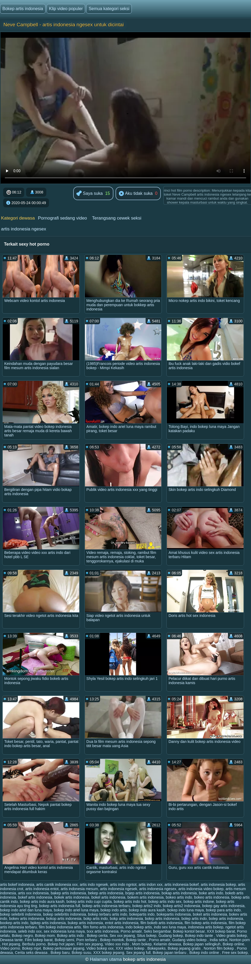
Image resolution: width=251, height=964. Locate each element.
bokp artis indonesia (126, 918)
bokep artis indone (199, 901)
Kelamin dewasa (167, 944)
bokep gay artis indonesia (223, 906)
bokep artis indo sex (165, 901)
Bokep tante (136, 940)
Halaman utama (106, 959)
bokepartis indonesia (174, 914)
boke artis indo (211, 893)
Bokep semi (64, 940)
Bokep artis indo (71, 935)
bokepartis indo (142, 914)
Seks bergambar (157, 931)
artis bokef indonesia (17, 884)
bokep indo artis (113, 910)
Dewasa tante (11, 940)
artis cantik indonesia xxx (57, 884)
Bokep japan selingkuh (202, 944)
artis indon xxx (150, 884)
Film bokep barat (38, 940)
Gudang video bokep (190, 940)
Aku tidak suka (136, 194)
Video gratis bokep (231, 935)
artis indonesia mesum (79, 889)
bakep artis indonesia (68, 893)
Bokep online (233, 944)
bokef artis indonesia (35, 897)
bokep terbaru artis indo (107, 914)
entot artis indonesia (121, 923)
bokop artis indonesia (63, 918)
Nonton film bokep (219, 948)
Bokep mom (45, 935)
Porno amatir (131, 931)
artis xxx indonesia (33, 893)
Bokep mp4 (31, 948)
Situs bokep (146, 935)
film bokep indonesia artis (60, 927)
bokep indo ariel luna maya (76, 910)
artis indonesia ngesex (23, 228)
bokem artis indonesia (145, 897)
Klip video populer (66, 8)
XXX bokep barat (221, 931)
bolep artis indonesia (226, 918)
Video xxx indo (117, 944)
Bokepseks (156, 948)
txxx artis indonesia (102, 931)
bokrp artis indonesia (162, 918)
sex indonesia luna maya (64, 931)
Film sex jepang (90, 944)
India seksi (218, 940)
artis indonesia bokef (181, 884)
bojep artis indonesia (142, 893)
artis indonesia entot (42, 889)
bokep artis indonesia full (59, 906)
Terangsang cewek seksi (116, 218)
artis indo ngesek (94, 884)
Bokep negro (22, 935)
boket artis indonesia (210, 914)
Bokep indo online (204, 952)
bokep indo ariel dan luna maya (26, 910)
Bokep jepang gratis (185, 948)
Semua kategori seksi (109, 8)
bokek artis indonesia (71, 897)
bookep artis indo (14, 923)
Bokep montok (112, 940)
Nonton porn (239, 940)
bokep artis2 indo (146, 906)
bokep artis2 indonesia (181, 906)
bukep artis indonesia (85, 923)
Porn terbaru (87, 940)
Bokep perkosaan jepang (63, 948)
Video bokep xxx (99, 948)
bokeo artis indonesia (211, 897)
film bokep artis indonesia (205, 923)
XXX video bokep (130, 948)
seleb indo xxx (30, 931)
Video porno (10, 948)
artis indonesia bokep (218, 884)
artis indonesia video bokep (201, 889)
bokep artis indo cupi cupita (89, 901)
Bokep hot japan (61, 944)
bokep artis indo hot (130, 901)
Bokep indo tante (199, 935)
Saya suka (89, 194)
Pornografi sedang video (62, 218)
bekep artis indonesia (105, 893)
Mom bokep (141, 944)
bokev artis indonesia (26, 918)
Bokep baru (60, 952)
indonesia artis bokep (205, 927)
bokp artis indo (96, 918)
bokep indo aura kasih (147, 910)
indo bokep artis (139, 927)
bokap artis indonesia (179, 893)
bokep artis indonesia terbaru (106, 906)
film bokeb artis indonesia (162, 923)
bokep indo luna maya (185, 910)
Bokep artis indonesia (22, 8)
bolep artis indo (194, 918)
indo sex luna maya (170, 927)
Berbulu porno (34, 944)
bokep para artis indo (223, 910)
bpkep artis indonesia (47, 923)
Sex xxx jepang (122, 935)
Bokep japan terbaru (170, 952)
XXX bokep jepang (108, 952)
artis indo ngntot (123, 884)
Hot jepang (11, 944)
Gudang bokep (170, 935)
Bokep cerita (97, 935)
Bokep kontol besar (189, 931)
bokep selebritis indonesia (64, 914)
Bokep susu (81, 952)
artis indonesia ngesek (118, 889)
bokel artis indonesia (108, 897)
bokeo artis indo (179, 897)
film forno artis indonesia (103, 927)
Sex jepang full (138, 952)
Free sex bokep (235, 952)
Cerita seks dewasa (31, 952)
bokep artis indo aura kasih (42, 901)
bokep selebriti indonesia (20, 914)
